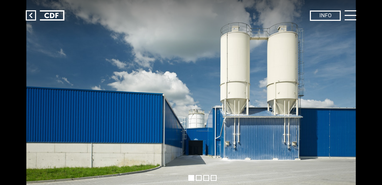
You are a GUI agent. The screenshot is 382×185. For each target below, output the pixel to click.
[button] (191, 178)
